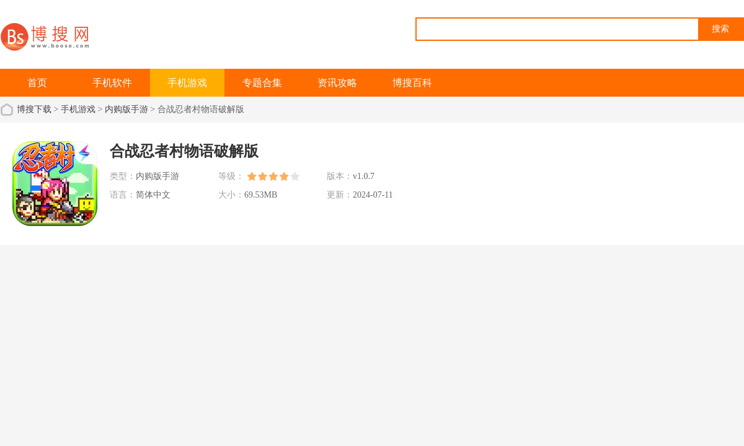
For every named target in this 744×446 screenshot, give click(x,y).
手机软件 (112, 82)
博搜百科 (412, 82)
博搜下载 (34, 109)
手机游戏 (187, 82)
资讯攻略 (337, 82)
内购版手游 (126, 109)
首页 (37, 82)
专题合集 (262, 82)
